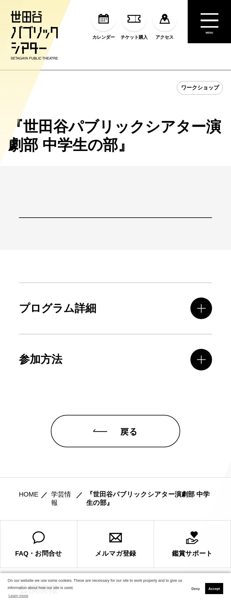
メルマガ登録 (115, 544)
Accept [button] (214, 588)
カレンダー (103, 23)
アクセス (164, 23)
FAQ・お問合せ (38, 544)
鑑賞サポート (192, 544)
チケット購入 (134, 23)
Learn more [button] (18, 595)
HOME (28, 494)
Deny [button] (195, 588)
